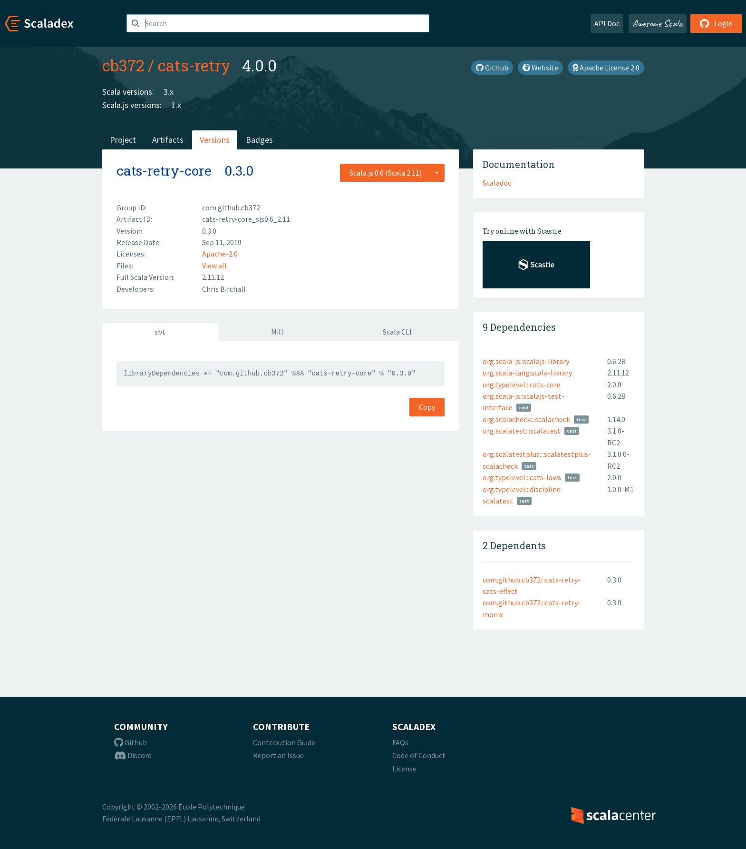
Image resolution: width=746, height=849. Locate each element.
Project (123, 139)
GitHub (492, 67)
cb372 (123, 65)
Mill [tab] (277, 331)
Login (716, 23)
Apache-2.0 (220, 253)
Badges (259, 139)
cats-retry (194, 65)
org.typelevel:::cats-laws (522, 477)
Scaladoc (497, 183)
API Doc (607, 23)
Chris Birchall (224, 289)
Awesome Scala (657, 23)
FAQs (400, 742)
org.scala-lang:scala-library (527, 372)
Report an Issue (278, 755)
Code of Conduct (419, 755)
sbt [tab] (160, 331)
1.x (176, 104)
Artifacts (168, 139)
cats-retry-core (164, 170)
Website (540, 67)
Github (130, 742)
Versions (215, 139)
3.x (169, 91)
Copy (427, 407)
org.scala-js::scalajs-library (526, 361)
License (404, 768)
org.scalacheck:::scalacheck (526, 419)
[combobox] (392, 173)
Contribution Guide (284, 742)
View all (214, 265)
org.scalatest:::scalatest (522, 430)
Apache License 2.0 (605, 67)
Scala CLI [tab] (397, 331)
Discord (133, 755)
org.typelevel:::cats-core (522, 384)
